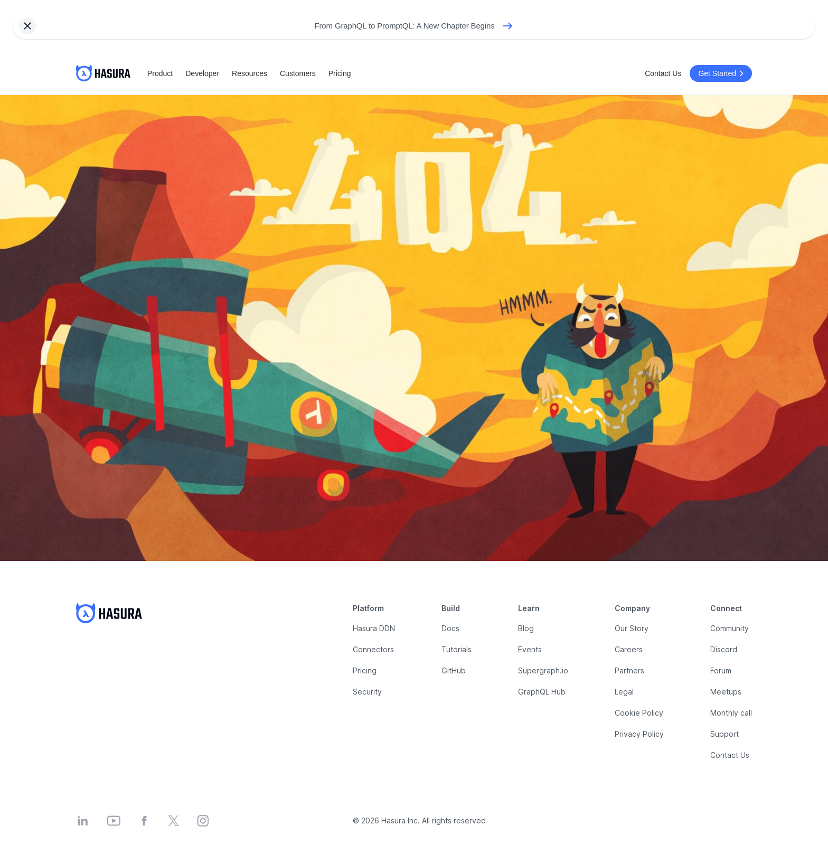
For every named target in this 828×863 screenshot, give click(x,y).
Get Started (722, 73)
